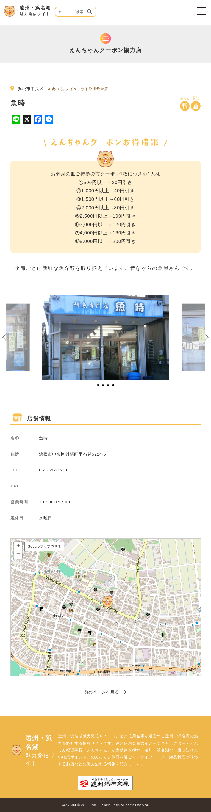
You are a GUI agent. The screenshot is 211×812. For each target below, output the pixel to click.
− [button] (18, 554)
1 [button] (98, 385)
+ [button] (18, 546)
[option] (105, 337)
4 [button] (113, 385)
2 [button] (103, 385)
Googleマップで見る (45, 546)
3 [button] (108, 385)
